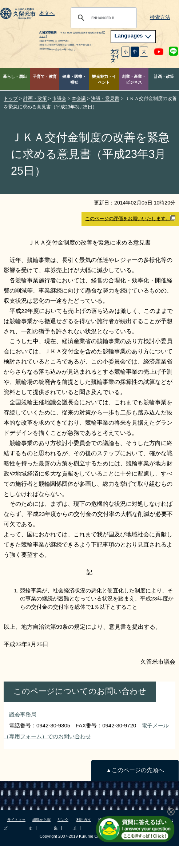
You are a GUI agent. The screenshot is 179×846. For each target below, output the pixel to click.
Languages (133, 36)
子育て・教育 (45, 76)
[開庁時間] (44, 48)
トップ (11, 98)
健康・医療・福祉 (74, 79)
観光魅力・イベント (104, 79)
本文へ (47, 13)
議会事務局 (22, 714)
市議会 (59, 98)
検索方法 (160, 17)
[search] (102, 17)
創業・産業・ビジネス (134, 79)
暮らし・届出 (15, 76)
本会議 (79, 98)
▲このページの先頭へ (135, 770)
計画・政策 (164, 76)
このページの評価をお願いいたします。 (130, 218)
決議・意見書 (105, 98)
